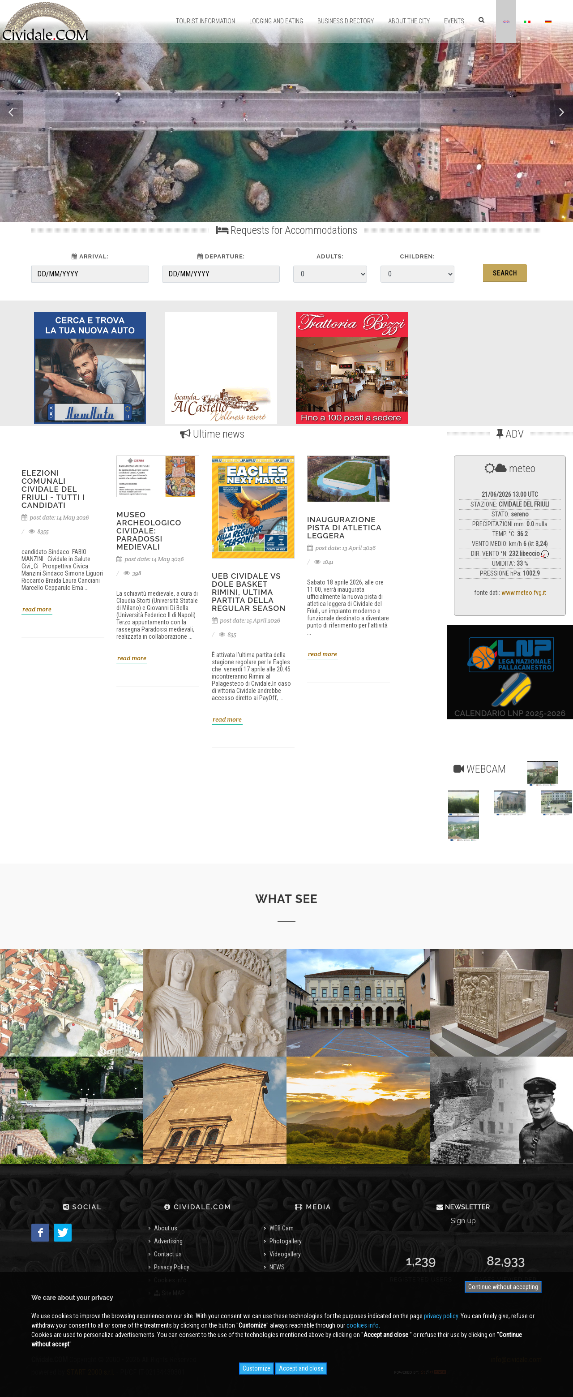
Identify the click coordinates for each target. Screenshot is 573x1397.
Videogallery (285, 1254)
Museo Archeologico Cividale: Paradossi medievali (148, 530)
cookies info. (363, 1325)
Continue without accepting (503, 1286)
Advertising (168, 1241)
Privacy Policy (171, 1267)
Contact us (168, 1254)
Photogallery (285, 1241)
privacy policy (441, 1316)
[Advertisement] (483, 365)
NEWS (277, 1267)
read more (36, 609)
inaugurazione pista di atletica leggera (344, 527)
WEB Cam (281, 1228)
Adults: (329, 256)
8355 (39, 531)
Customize (256, 1368)
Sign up (463, 1220)
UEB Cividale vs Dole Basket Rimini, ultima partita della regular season (249, 592)
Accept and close (301, 1368)
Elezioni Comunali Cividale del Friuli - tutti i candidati (53, 489)
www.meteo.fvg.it (523, 592)
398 (132, 573)
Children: (417, 256)
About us (165, 1228)
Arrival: (90, 256)
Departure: (221, 256)
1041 (324, 562)
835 (227, 634)
